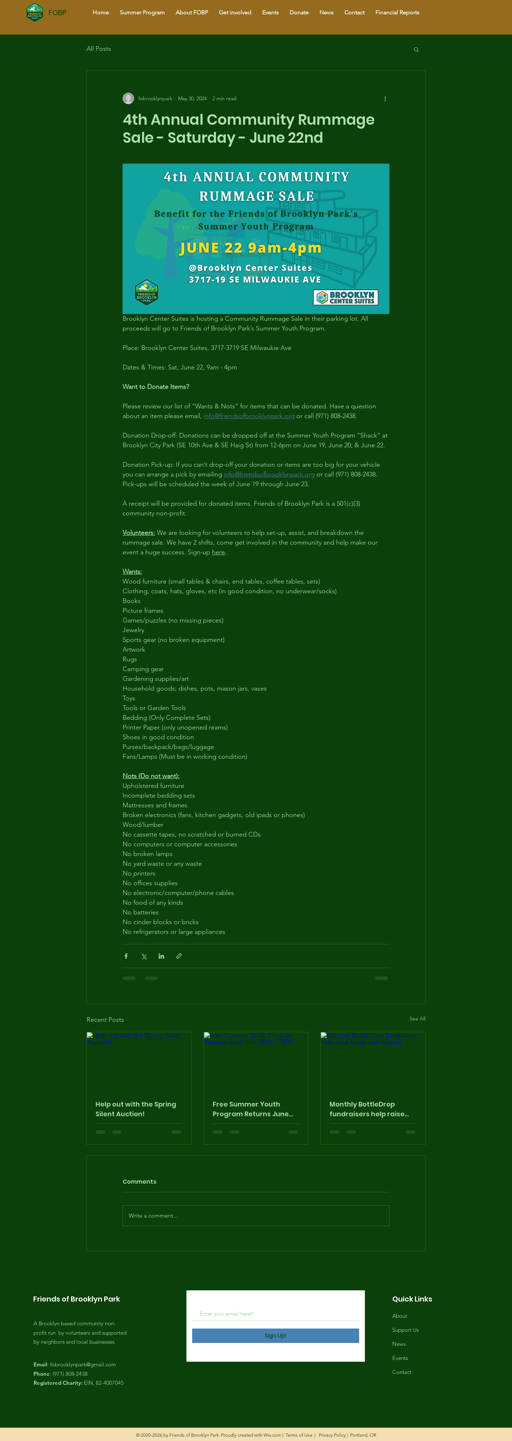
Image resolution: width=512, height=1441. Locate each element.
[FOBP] (73, 12)
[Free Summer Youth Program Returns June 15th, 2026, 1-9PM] (256, 1061)
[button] (416, 49)
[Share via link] (179, 956)
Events (400, 1357)
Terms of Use (299, 1435)
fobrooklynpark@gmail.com (83, 1364)
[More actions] (385, 98)
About (399, 1315)
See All (417, 1018)
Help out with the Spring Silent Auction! (136, 1109)
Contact (401, 1372)
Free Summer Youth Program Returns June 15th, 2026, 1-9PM (251, 1109)
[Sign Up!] (275, 1336)
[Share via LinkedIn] (161, 956)
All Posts (99, 49)
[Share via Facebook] (126, 956)
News (399, 1343)
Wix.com (272, 1435)
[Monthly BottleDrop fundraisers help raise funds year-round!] (373, 1061)
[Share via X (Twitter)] (143, 956)
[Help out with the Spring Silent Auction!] (139, 1061)
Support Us (405, 1329)
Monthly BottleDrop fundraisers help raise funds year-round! (367, 1109)
